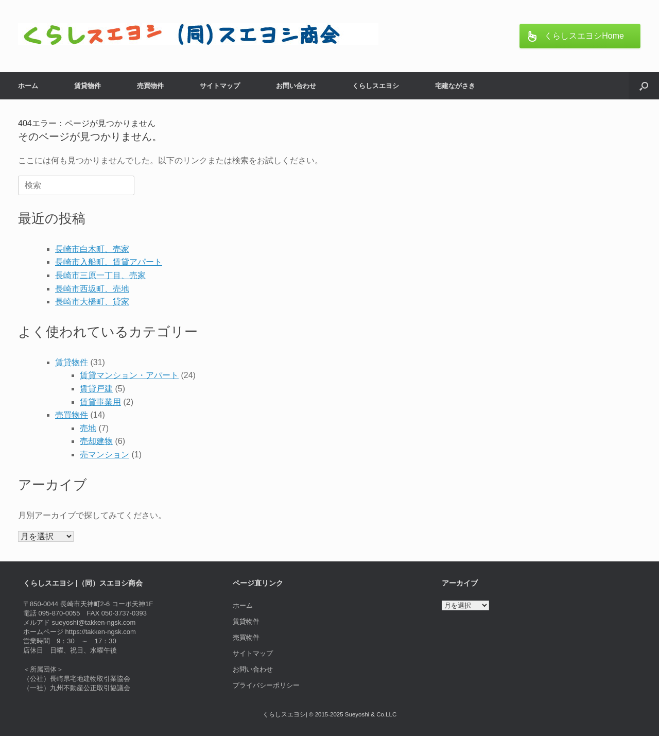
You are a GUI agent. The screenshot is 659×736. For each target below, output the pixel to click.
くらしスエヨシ (375, 86)
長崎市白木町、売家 (92, 249)
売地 (88, 428)
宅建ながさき (455, 86)
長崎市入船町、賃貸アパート (108, 262)
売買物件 (150, 86)
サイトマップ (220, 86)
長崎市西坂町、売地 (92, 288)
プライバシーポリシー (266, 685)
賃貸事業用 (100, 402)
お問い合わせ (296, 86)
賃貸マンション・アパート (129, 375)
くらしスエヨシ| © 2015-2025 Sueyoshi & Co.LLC (329, 714)
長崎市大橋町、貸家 (92, 301)
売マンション (104, 454)
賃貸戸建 (96, 388)
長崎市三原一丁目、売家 (100, 275)
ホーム (28, 86)
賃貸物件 (87, 86)
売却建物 (96, 441)
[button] (644, 85)
